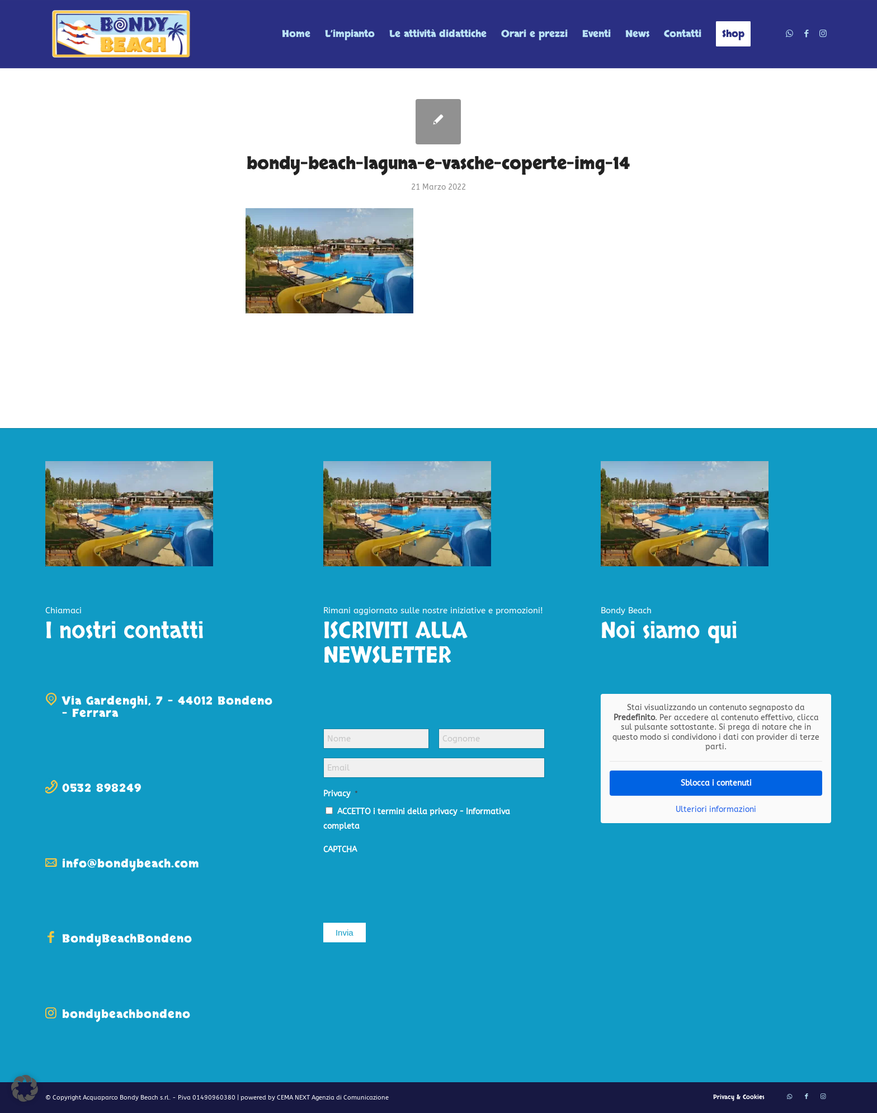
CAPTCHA (340, 849)
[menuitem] (296, 34)
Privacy (340, 794)
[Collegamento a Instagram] (823, 33)
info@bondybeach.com (130, 863)
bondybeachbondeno (126, 1014)
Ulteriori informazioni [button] (716, 809)
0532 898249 (102, 788)
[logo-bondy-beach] (122, 34)
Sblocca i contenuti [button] (716, 782)
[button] (24, 1088)
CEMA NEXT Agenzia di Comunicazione (333, 1097)
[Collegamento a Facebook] (806, 33)
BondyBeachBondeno (127, 938)
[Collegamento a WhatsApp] (789, 33)
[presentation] (408, 883)
